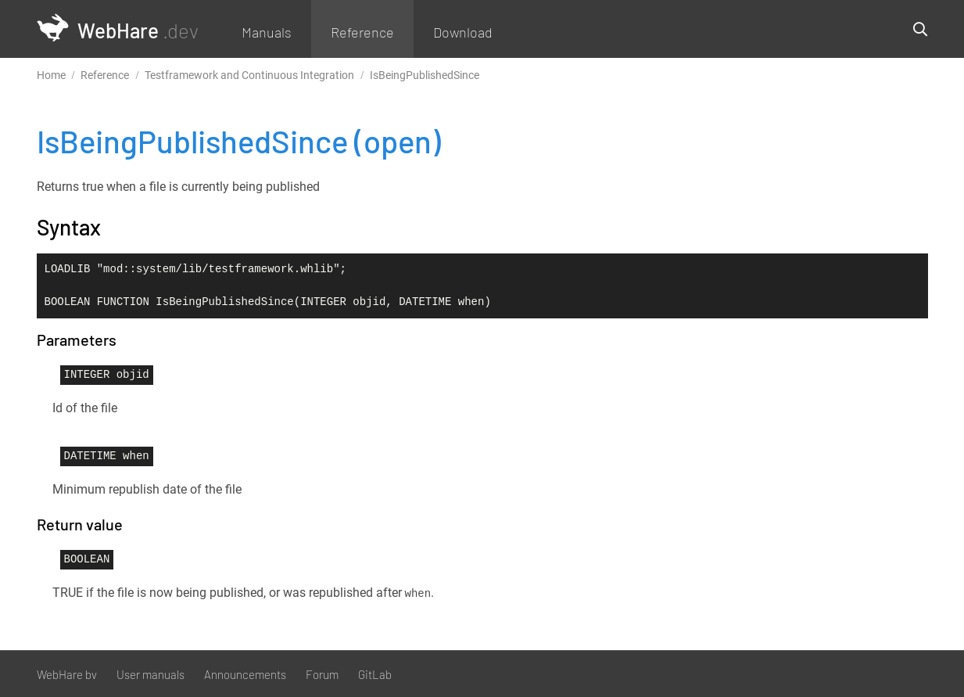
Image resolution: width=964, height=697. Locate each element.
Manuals (267, 32)
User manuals (150, 674)
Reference (362, 32)
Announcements (245, 674)
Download (463, 32)
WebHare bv (67, 674)
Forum (322, 674)
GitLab (375, 674)
